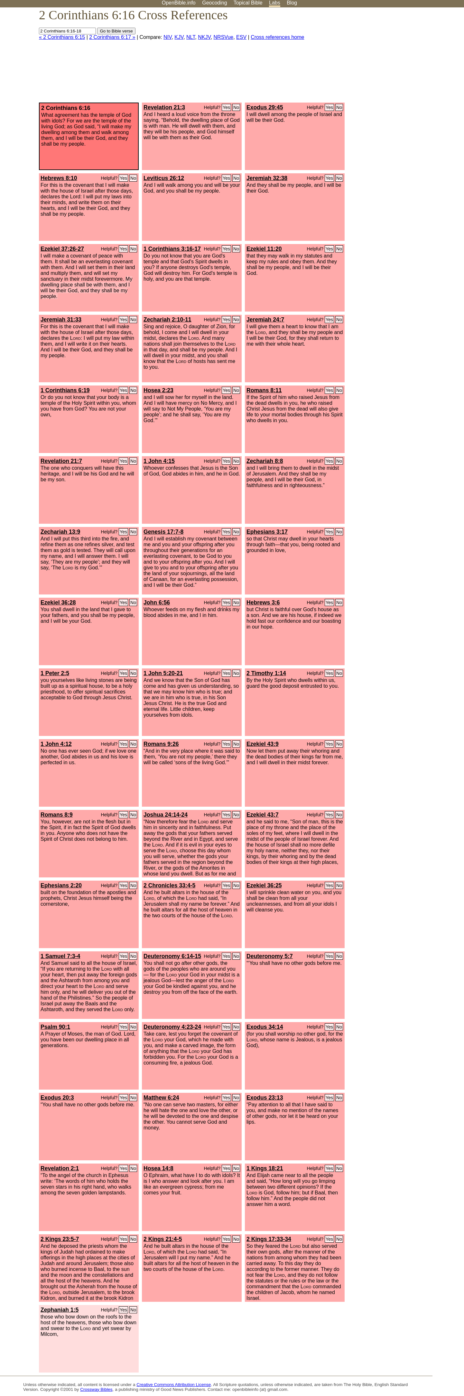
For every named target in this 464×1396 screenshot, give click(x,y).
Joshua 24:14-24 (166, 814)
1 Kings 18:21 (264, 1168)
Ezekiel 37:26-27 (62, 249)
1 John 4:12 (56, 744)
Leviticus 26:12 (164, 178)
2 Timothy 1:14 (266, 673)
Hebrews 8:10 (59, 178)
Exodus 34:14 (264, 1027)
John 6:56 (157, 602)
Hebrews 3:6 (263, 602)
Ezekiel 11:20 (264, 249)
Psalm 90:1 (55, 1027)
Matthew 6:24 (161, 1097)
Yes (226, 107)
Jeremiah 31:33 (61, 319)
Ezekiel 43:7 (262, 814)
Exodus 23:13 (264, 1097)
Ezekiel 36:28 (58, 602)
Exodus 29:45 (264, 107)
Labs (274, 2)
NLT (190, 37)
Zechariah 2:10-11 (167, 319)
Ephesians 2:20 (61, 885)
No (236, 107)
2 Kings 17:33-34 (268, 1239)
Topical (248, 2)
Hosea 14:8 (158, 1168)
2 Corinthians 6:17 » (112, 37)
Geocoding (214, 2)
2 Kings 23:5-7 (60, 1239)
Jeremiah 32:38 (266, 178)
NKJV (204, 37)
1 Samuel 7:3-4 (60, 956)
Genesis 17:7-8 (163, 532)
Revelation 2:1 (60, 1168)
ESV (241, 37)
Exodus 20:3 (57, 1097)
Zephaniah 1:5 (60, 1310)
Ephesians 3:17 (267, 532)
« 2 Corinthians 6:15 (62, 37)
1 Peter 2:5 (55, 673)
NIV (167, 37)
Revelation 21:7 (61, 461)
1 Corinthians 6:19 (65, 390)
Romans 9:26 (161, 744)
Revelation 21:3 (164, 107)
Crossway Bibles (96, 1389)
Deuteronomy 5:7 (269, 956)
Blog (292, 2)
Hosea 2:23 (158, 390)
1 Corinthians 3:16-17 (172, 249)
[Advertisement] (399, 58)
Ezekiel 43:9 (262, 744)
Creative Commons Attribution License (173, 1384)
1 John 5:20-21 (163, 673)
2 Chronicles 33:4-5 (169, 885)
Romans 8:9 (57, 814)
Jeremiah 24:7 (265, 319)
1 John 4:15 (159, 461)
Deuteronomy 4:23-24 (172, 1027)
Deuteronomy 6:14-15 (172, 956)
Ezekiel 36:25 (264, 885)
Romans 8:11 (264, 390)
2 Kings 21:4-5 (163, 1239)
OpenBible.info (179, 2)
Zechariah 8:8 (264, 461)
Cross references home (277, 37)
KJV (178, 37)
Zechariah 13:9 (60, 532)
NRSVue (224, 37)
